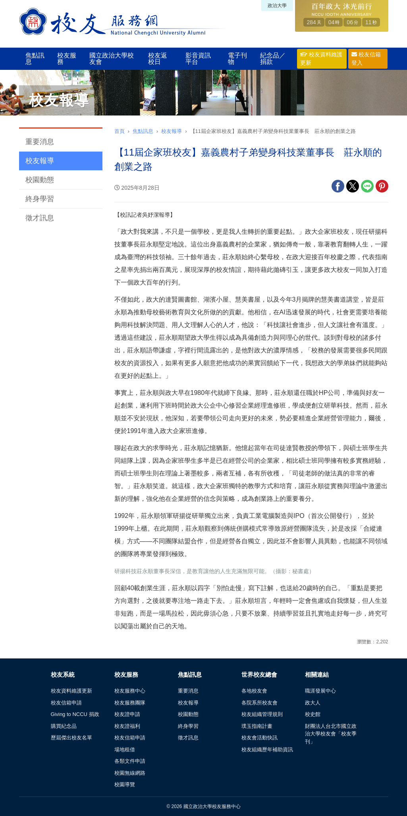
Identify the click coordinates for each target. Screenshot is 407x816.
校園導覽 (124, 784)
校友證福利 (127, 726)
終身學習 (39, 199)
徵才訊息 (39, 218)
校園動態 (39, 180)
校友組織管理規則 (262, 714)
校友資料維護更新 (321, 58)
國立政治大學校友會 (111, 58)
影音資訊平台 (198, 58)
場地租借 (124, 749)
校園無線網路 (129, 773)
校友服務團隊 (129, 703)
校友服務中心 (129, 691)
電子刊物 (237, 58)
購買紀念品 (64, 726)
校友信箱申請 (66, 703)
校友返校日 (157, 58)
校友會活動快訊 (259, 738)
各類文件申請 (129, 761)
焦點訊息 (34, 58)
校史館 (312, 714)
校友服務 (66, 58)
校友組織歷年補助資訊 (267, 749)
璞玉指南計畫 (256, 726)
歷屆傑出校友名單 (71, 738)
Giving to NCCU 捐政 (75, 714)
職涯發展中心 (320, 691)
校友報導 (39, 161)
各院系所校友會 (259, 703)
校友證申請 (127, 714)
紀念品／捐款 (272, 58)
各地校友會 (254, 691)
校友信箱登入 (366, 58)
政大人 (312, 703)
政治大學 (277, 5)
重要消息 (39, 142)
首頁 (119, 131)
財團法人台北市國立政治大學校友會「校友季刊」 (331, 734)
